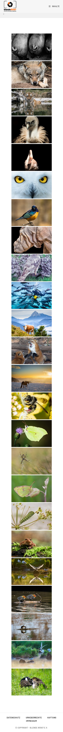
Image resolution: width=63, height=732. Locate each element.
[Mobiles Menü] (54, 6)
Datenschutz (13, 717)
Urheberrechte (34, 717)
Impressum (31, 721)
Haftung (51, 717)
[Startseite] (3, 14)
